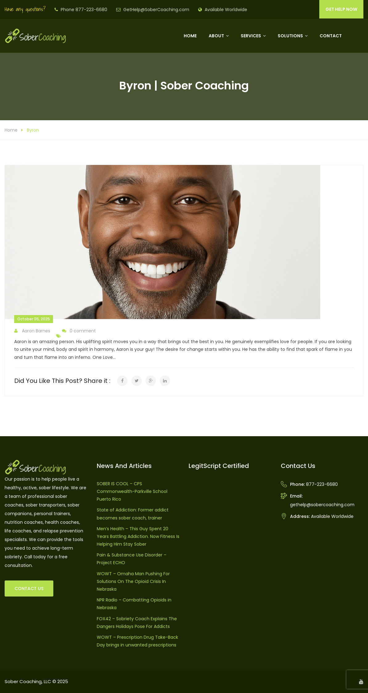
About (216, 36)
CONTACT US (28, 588)
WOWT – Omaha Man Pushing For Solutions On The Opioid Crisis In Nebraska (133, 581)
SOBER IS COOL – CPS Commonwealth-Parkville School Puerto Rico (132, 491)
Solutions (290, 36)
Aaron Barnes (32, 331)
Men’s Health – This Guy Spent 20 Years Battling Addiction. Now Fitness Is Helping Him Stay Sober (138, 536)
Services (251, 36)
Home (190, 36)
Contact (331, 36)
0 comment (79, 331)
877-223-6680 (322, 484)
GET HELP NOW (341, 9)
